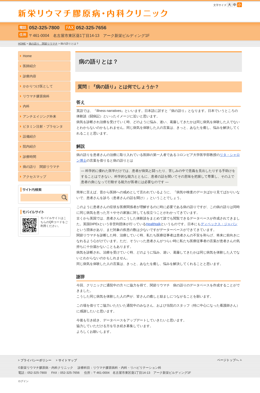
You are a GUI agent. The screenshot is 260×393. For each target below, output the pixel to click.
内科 (26, 106)
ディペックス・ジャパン (219, 224)
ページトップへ (228, 360)
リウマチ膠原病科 (36, 96)
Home (27, 56)
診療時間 (29, 157)
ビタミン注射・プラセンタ (43, 126)
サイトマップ (67, 360)
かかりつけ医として (38, 86)
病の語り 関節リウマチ (41, 167)
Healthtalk (153, 224)
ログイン (23, 381)
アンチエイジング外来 (39, 116)
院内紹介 (29, 146)
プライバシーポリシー (35, 360)
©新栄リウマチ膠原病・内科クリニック (45, 367)
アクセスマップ (34, 177)
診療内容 (29, 76)
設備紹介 (29, 136)
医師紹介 (29, 66)
